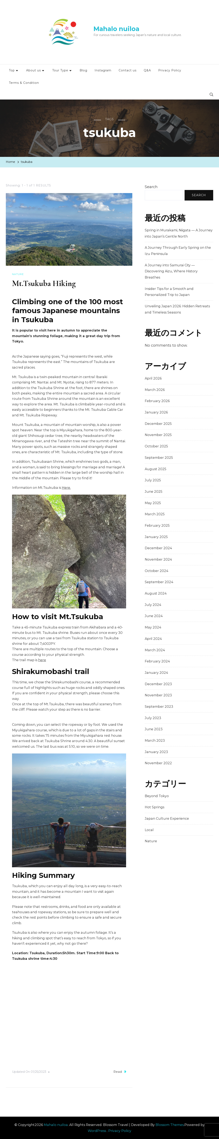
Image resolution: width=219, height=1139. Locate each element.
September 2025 (159, 458)
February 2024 (157, 661)
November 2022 (158, 763)
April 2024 (153, 639)
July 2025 (153, 480)
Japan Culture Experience (167, 819)
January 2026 (156, 412)
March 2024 (155, 650)
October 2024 (156, 571)
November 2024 (158, 559)
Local (149, 830)
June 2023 (154, 729)
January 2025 (156, 537)
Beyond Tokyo (157, 796)
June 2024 (154, 616)
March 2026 (155, 390)
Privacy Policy (169, 70)
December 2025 (158, 424)
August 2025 (155, 469)
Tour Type (60, 70)
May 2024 (153, 627)
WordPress (97, 1131)
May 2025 (153, 503)
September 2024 (159, 582)
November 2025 (158, 435)
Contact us (127, 70)
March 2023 (155, 741)
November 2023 (158, 695)
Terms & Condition (24, 83)
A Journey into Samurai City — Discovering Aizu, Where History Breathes (171, 271)
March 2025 (155, 514)
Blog (83, 70)
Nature (18, 274)
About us (33, 70)
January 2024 (156, 673)
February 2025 (157, 525)
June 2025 (153, 492)
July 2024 (153, 605)
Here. (66, 487)
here (42, 660)
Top (12, 70)
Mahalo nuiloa (116, 29)
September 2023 (159, 707)
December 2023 (158, 684)
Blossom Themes (170, 1125)
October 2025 (156, 446)
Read (119, 1071)
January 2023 (156, 752)
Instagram (103, 70)
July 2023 (153, 718)
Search (151, 187)
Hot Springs (154, 807)
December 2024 (158, 548)
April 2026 (153, 378)
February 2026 (157, 401)
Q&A (147, 70)
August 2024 (156, 593)
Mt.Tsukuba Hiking (44, 283)
